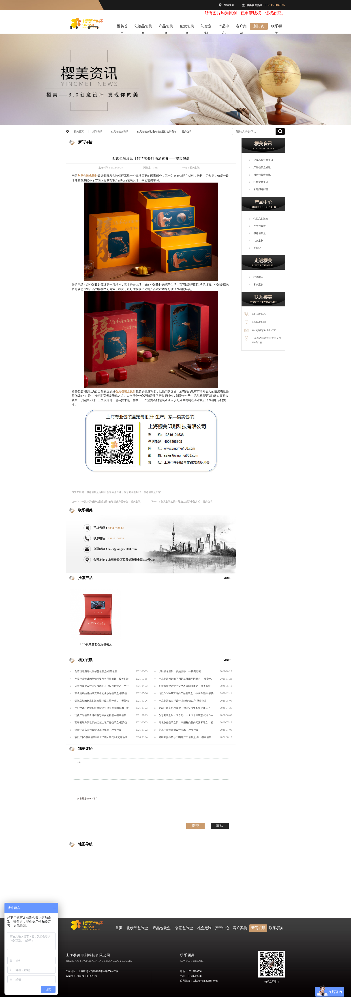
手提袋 (257, 247)
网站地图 (229, 5)
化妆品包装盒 (143, 27)
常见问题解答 (260, 189)
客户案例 (241, 27)
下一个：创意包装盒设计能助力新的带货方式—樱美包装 (181, 501)
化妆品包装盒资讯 (263, 160)
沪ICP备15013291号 (86, 976)
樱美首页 (122, 27)
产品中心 (223, 27)
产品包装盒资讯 (262, 167)
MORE (227, 578)
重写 (219, 825)
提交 (195, 825)
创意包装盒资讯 (119, 131)
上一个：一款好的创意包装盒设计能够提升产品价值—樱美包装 (106, 501)
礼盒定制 (206, 27)
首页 (118, 928)
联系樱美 (276, 27)
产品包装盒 (166, 27)
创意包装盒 (187, 27)
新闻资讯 (258, 27)
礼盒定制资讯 (260, 182)
